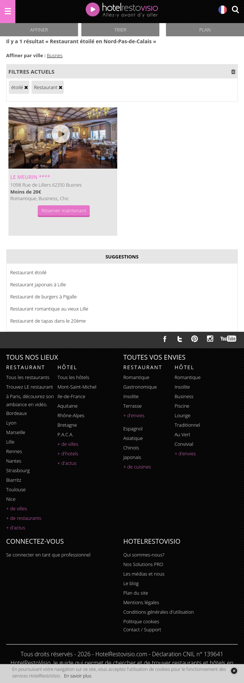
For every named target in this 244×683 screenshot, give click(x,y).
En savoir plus (77, 676)
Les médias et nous (143, 573)
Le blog (130, 583)
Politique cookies (141, 621)
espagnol (133, 428)
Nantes (13, 461)
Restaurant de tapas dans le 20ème (48, 320)
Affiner (39, 29)
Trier (120, 29)
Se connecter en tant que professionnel (48, 554)
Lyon (11, 422)
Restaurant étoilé (28, 272)
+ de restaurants (23, 518)
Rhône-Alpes (71, 415)
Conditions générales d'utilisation (158, 612)
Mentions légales (141, 602)
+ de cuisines (137, 466)
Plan (205, 29)
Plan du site (135, 593)
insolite (130, 396)
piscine (181, 406)
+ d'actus (15, 527)
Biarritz (13, 480)
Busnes (55, 55)
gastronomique (140, 386)
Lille (10, 441)
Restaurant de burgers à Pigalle (43, 296)
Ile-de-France (71, 396)
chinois (131, 447)
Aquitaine (68, 406)
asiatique (133, 438)
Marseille (15, 432)
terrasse (132, 406)
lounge (182, 415)
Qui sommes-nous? (143, 554)
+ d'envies (133, 415)
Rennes (14, 451)
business (183, 396)
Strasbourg (18, 470)
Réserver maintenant (63, 210)
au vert (182, 434)
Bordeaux (16, 413)
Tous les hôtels (73, 377)
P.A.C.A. (66, 434)
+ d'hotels (68, 453)
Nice (11, 499)
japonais (132, 457)
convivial (183, 444)
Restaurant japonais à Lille (38, 284)
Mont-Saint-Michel (77, 386)
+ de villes (16, 508)
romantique (136, 377)
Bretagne (67, 425)
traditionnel (187, 425)
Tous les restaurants (27, 377)
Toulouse (16, 489)
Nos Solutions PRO (143, 564)
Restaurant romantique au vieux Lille (49, 308)
